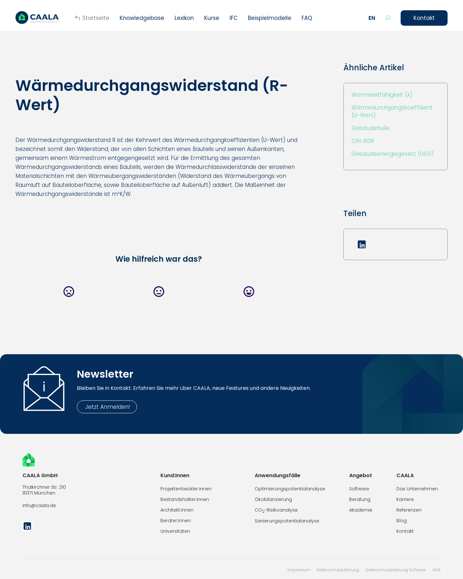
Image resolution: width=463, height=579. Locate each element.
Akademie (360, 510)
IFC (234, 18)
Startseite (95, 18)
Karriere (405, 499)
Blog (401, 520)
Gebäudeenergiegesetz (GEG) (392, 154)
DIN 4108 (362, 141)
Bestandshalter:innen (184, 499)
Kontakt (424, 18)
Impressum (298, 570)
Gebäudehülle (370, 128)
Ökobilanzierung (273, 499)
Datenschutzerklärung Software (396, 570)
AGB (436, 570)
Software (359, 489)
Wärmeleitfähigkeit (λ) (382, 95)
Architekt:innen (177, 510)
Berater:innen (175, 520)
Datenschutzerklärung (338, 570)
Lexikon (184, 18)
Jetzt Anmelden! (107, 407)
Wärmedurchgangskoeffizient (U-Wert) (392, 111)
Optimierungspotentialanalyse (290, 489)
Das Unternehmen (417, 489)
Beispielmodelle (269, 18)
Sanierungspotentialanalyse (287, 521)
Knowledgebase (142, 18)
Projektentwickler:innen (186, 489)
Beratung (359, 499)
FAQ (307, 18)
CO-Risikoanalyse (276, 510)
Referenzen (409, 510)
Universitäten (175, 531)
